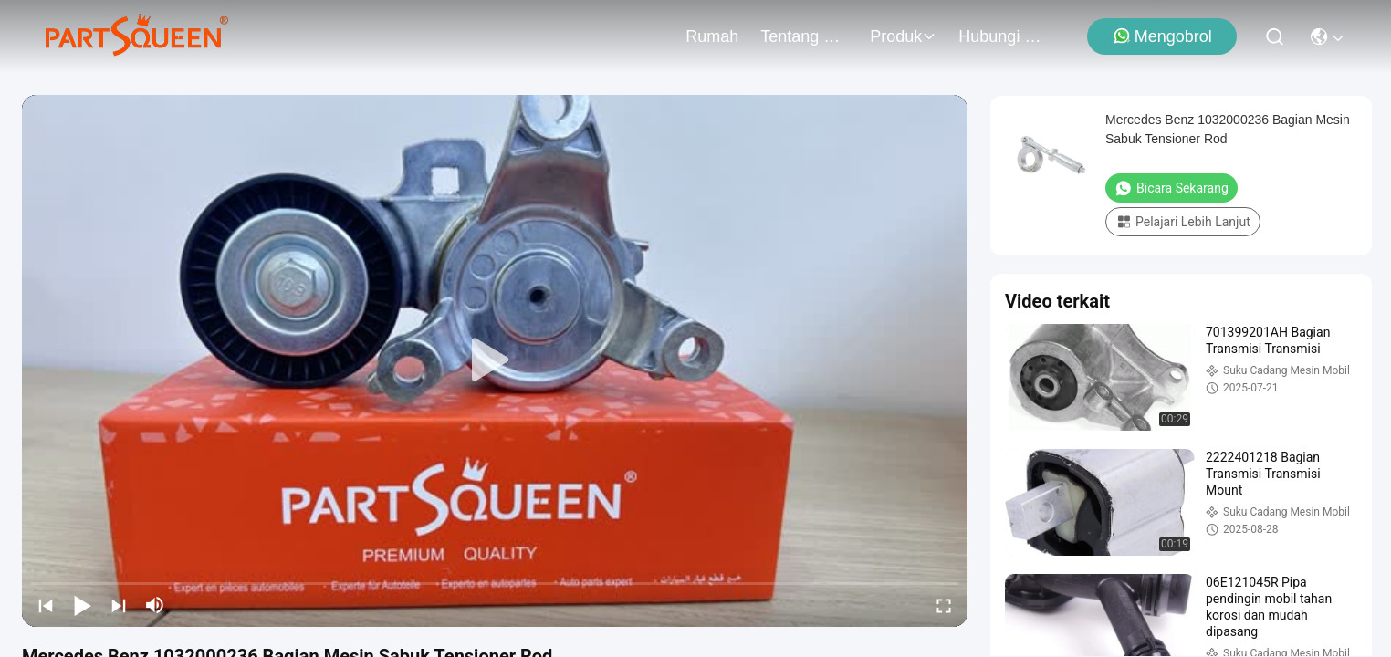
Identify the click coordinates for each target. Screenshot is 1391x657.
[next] (118, 605)
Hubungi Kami (1002, 36)
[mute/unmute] (155, 605)
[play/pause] (82, 605)
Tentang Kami (804, 36)
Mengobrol (1162, 36)
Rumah (711, 36)
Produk (903, 36)
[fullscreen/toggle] (944, 605)
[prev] (45, 605)
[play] (495, 360)
